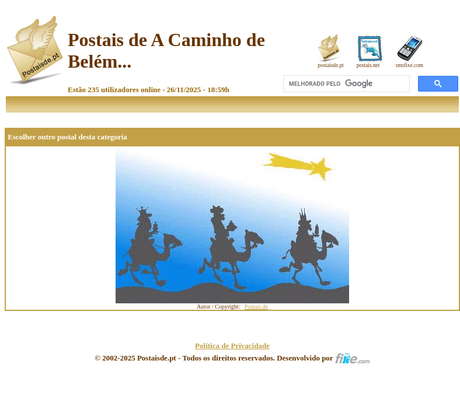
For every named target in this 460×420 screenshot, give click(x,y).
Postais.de (256, 306)
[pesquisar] (345, 84)
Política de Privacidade (232, 345)
